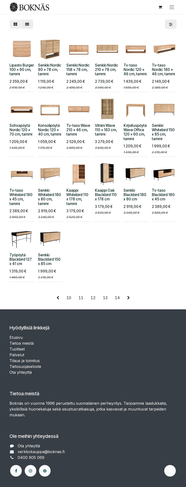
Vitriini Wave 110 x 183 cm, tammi (106, 130)
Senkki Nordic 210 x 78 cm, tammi (106, 69)
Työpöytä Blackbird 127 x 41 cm (20, 259)
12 (93, 297)
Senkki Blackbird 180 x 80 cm (135, 194)
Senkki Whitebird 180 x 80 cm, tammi (49, 197)
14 (117, 297)
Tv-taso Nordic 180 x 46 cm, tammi (163, 69)
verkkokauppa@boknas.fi (42, 451)
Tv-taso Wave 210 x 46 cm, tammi (78, 130)
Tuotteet (17, 349)
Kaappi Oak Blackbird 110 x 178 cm (106, 194)
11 (80, 297)
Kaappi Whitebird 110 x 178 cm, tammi (77, 197)
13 (105, 297)
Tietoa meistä (21, 343)
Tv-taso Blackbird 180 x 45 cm (163, 194)
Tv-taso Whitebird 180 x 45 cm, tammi (20, 197)
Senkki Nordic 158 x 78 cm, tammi (78, 69)
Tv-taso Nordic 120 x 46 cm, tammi (135, 69)
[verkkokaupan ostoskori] (160, 7)
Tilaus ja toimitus (24, 360)
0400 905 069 (32, 457)
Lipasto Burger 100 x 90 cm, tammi (21, 69)
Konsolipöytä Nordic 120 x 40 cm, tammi (49, 130)
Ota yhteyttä (20, 372)
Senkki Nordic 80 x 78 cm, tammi (49, 69)
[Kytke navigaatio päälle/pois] (172, 7)
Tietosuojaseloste (25, 366)
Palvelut (16, 354)
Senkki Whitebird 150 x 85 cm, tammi (163, 132)
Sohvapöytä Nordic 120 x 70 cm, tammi (20, 130)
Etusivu (16, 337)
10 (68, 297)
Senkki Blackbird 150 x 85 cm (49, 259)
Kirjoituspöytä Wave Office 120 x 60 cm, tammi (135, 132)
